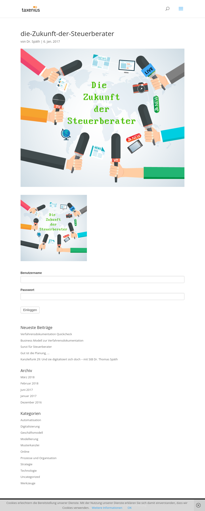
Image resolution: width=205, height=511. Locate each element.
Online (25, 452)
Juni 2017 (27, 390)
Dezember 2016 (31, 402)
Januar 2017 (28, 396)
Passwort (27, 290)
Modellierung (29, 439)
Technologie (29, 471)
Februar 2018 (29, 383)
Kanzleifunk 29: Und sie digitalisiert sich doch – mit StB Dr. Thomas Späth (69, 359)
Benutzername (31, 273)
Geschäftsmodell (32, 433)
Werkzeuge (28, 483)
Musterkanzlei (30, 445)
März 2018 (27, 377)
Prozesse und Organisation (39, 458)
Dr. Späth (33, 41)
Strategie (27, 464)
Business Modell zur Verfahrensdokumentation (52, 340)
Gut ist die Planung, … (35, 353)
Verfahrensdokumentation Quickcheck (46, 334)
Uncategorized (30, 477)
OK (130, 508)
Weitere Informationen (107, 508)
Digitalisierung (30, 426)
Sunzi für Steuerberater (36, 347)
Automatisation (31, 420)
